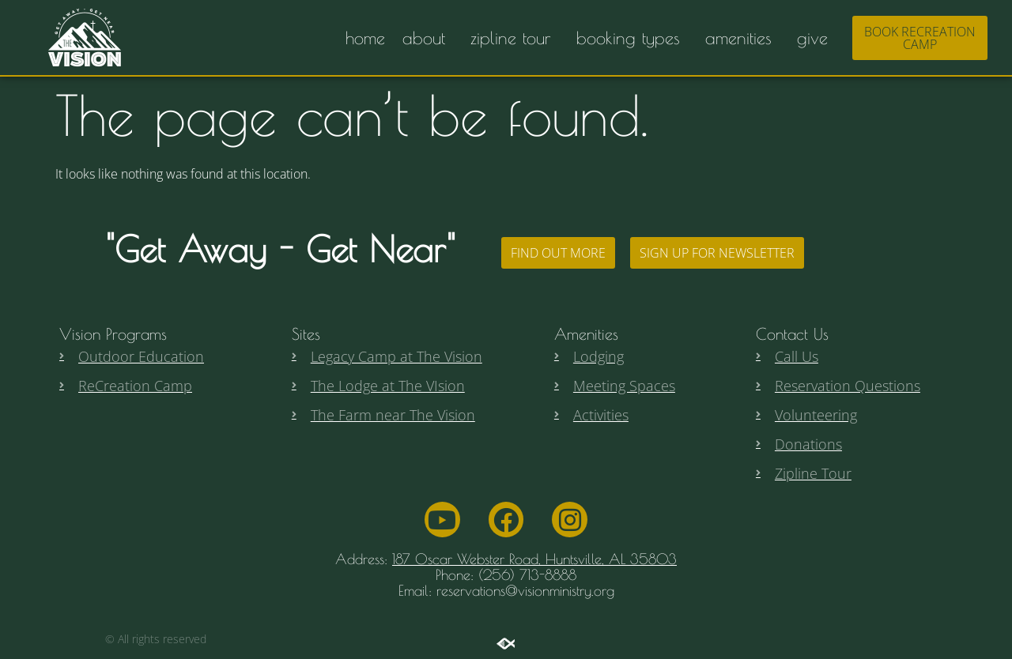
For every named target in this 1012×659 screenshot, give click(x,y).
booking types (632, 38)
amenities (742, 38)
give (816, 38)
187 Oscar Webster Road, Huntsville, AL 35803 (534, 559)
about (427, 38)
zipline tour (514, 38)
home (365, 38)
